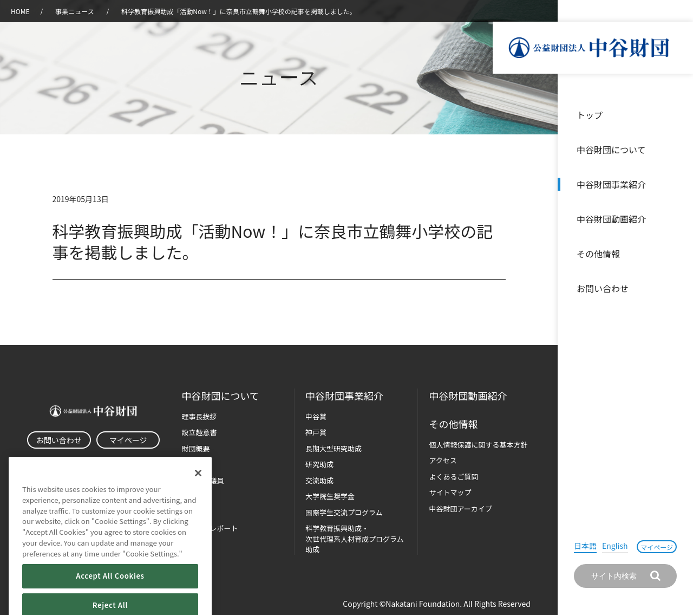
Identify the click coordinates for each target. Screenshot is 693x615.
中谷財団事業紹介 (611, 184)
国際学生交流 (344, 512)
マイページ (656, 547)
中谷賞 (315, 416)
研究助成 (319, 464)
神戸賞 (315, 432)
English (615, 545)
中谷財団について (611, 149)
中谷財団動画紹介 (611, 218)
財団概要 (195, 448)
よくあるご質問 (453, 476)
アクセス (442, 460)
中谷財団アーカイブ (460, 508)
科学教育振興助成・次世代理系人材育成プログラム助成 (354, 538)
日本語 (585, 545)
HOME (20, 11)
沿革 (677, 218)
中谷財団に (220, 396)
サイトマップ (450, 492)
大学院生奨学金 (330, 496)
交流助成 (319, 480)
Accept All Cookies (110, 596)
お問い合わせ (603, 288)
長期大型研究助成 (333, 448)
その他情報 (598, 253)
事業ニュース (75, 11)
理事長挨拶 (199, 416)
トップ (590, 114)
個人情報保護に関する (478, 444)
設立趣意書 (199, 432)
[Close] (198, 494)
